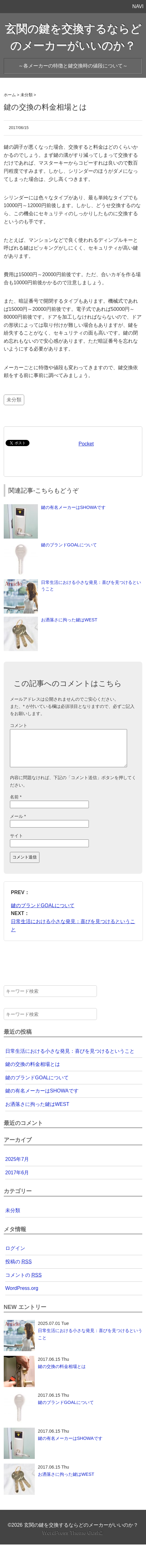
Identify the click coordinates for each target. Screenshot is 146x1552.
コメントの (23, 1282)
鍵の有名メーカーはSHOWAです (73, 507)
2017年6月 (17, 1180)
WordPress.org (21, 1295)
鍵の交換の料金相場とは (32, 1071)
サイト (16, 843)
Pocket (86, 443)
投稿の (18, 1269)
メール (18, 823)
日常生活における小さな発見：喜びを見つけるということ (70, 1058)
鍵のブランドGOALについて (69, 544)
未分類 (14, 399)
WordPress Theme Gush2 (73, 1540)
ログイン (15, 1255)
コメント (18, 725)
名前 (16, 804)
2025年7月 (17, 1166)
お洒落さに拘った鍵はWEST (69, 619)
